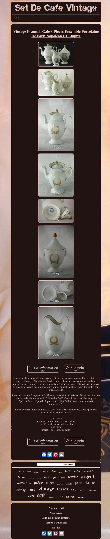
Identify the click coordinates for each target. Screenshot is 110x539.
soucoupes (51, 477)
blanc (60, 472)
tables (77, 471)
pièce (38, 482)
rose (60, 496)
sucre (50, 483)
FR (58, 527)
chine (39, 478)
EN (53, 527)
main (21, 471)
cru (31, 495)
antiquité (88, 471)
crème (31, 478)
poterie (44, 471)
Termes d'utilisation (56, 522)
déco (63, 478)
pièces (29, 472)
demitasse (92, 490)
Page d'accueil (56, 508)
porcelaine (85, 482)
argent (87, 476)
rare (32, 489)
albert (36, 472)
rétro (53, 471)
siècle (69, 484)
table (73, 490)
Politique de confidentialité (56, 517)
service (73, 477)
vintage (46, 488)
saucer (82, 490)
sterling (21, 489)
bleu (67, 471)
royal (22, 476)
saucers (81, 497)
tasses (62, 488)
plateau (70, 496)
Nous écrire (56, 513)
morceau (51, 497)
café (41, 495)
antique (60, 484)
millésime (24, 483)
